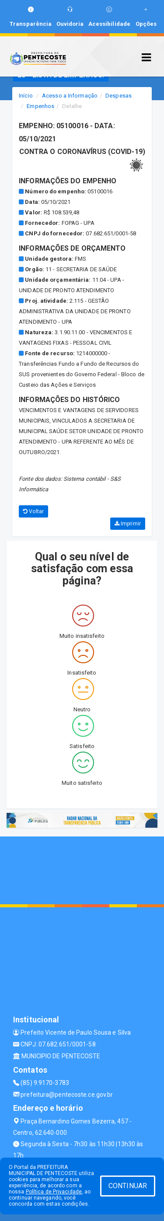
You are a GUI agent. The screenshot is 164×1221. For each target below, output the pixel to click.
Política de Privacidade (54, 1192)
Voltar (33, 511)
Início (26, 95)
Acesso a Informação (70, 95)
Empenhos (40, 106)
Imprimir (128, 524)
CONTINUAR (127, 1186)
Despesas (118, 95)
